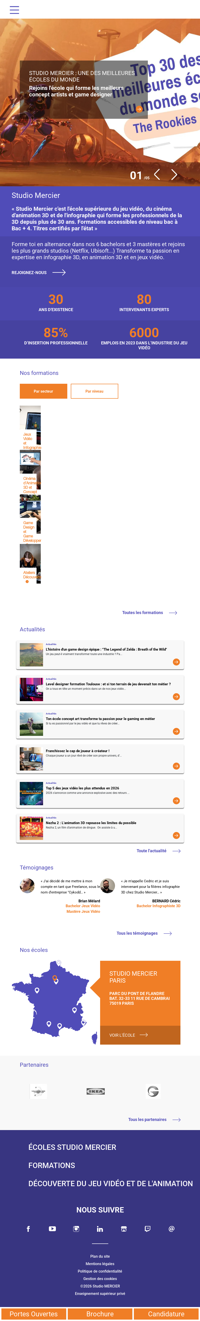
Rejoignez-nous (40, 272)
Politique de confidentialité (100, 1271)
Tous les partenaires (154, 1119)
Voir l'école (122, 1035)
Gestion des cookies (100, 1279)
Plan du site (100, 1256)
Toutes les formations (149, 612)
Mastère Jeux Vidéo (83, 911)
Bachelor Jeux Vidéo (83, 906)
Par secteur (43, 391)
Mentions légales (100, 1264)
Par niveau (94, 391)
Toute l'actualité (158, 850)
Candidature (166, 1314)
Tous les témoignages (144, 933)
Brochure (100, 1314)
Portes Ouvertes (34, 1314)
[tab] (43, 391)
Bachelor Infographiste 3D (158, 906)
